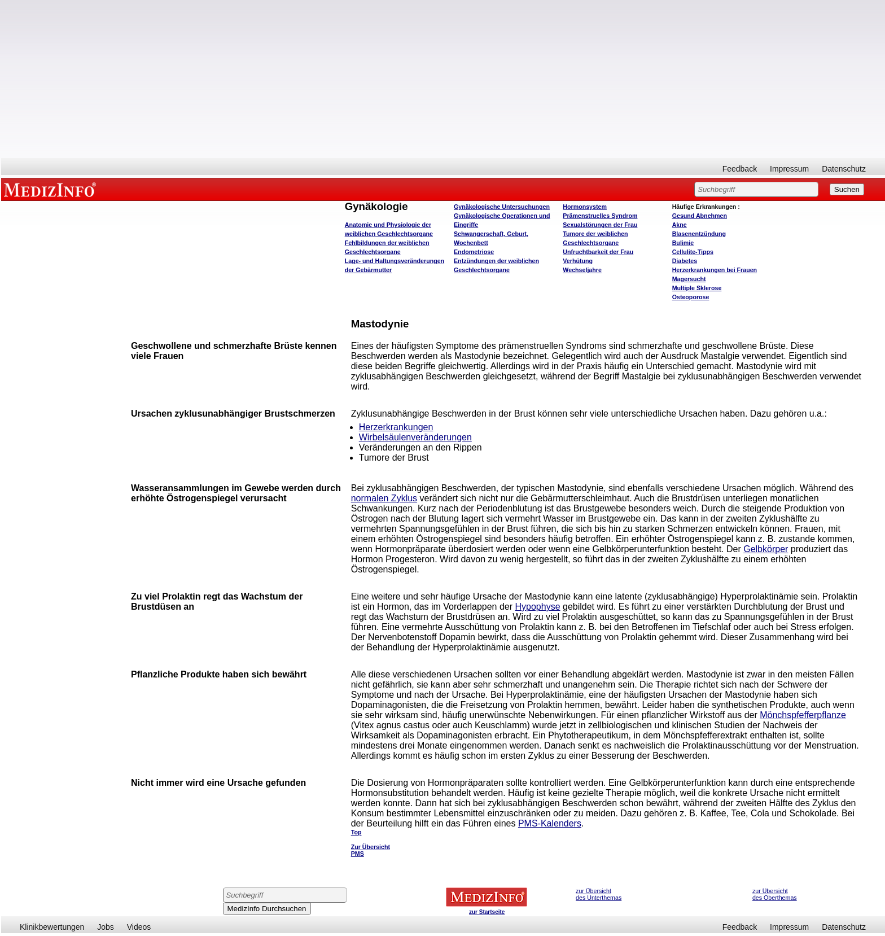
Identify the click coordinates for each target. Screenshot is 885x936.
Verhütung (578, 260)
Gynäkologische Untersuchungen (502, 206)
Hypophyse (537, 606)
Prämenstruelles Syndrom (600, 215)
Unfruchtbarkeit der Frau (598, 251)
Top (356, 832)
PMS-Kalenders (549, 823)
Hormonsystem (585, 206)
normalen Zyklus (384, 498)
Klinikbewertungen (52, 926)
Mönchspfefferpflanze (803, 715)
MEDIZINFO (52, 189)
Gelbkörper (765, 549)
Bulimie (683, 242)
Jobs (105, 926)
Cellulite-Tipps (692, 251)
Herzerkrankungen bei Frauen (714, 269)
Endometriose (474, 251)
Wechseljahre (582, 269)
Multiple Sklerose (697, 288)
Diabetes (684, 260)
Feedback (739, 168)
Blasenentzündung (699, 233)
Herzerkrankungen (396, 427)
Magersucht (689, 278)
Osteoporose (690, 297)
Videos (139, 926)
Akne (679, 224)
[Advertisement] (443, 79)
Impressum (789, 168)
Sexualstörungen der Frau (600, 224)
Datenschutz (844, 168)
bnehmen (699, 215)
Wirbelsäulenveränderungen (415, 437)
